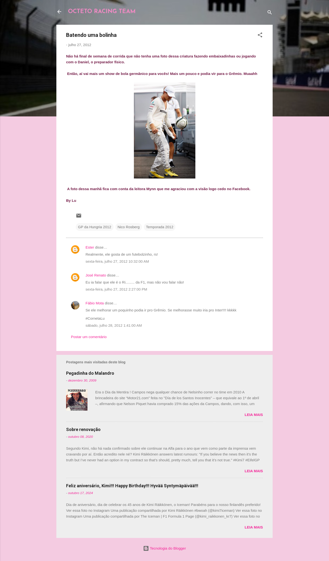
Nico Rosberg (129, 227)
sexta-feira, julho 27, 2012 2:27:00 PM (116, 289)
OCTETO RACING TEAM (102, 12)
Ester (90, 247)
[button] (260, 36)
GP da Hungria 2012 (94, 227)
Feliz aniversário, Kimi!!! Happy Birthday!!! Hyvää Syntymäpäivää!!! (132, 485)
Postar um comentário (89, 337)
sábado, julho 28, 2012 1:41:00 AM (114, 325)
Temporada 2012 (159, 227)
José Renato (96, 275)
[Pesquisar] (270, 13)
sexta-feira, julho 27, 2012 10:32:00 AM (117, 261)
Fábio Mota (95, 303)
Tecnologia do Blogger (164, 548)
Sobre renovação (83, 429)
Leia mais (254, 415)
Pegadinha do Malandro (90, 373)
